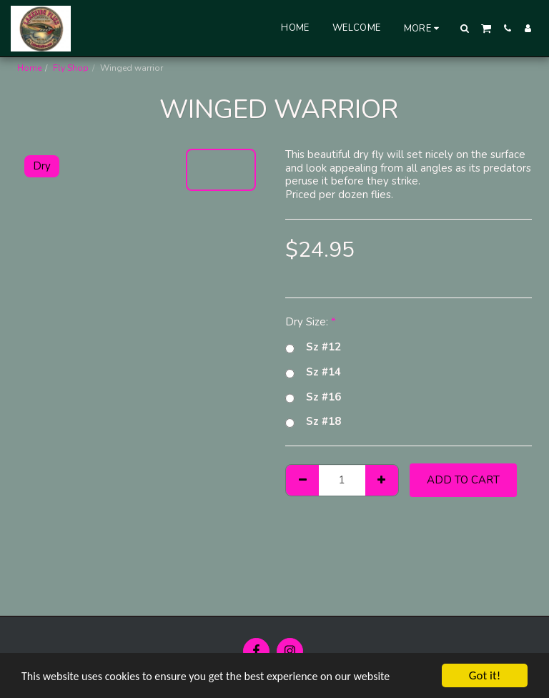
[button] (465, 28)
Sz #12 (313, 347)
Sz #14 (313, 372)
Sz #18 (313, 421)
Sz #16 (313, 397)
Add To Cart (463, 480)
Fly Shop (71, 68)
